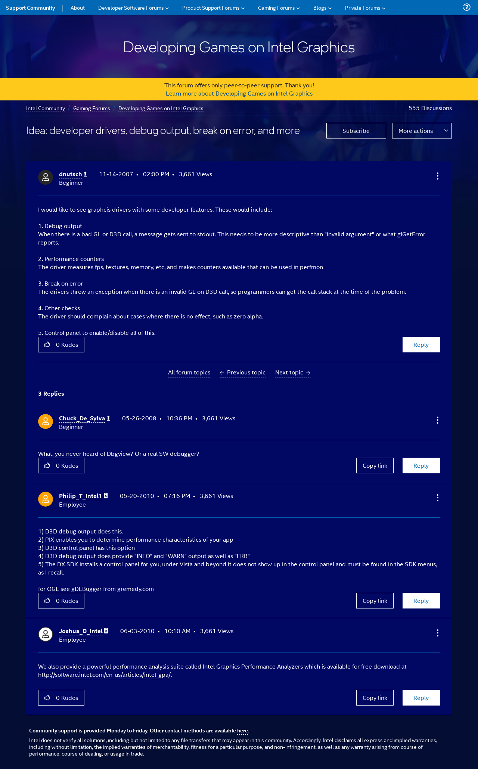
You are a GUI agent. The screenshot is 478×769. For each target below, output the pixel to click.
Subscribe (356, 130)
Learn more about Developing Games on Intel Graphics (239, 93)
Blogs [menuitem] (320, 7)
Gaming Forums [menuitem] (276, 7)
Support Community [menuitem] (30, 7)
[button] (437, 176)
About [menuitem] (78, 7)
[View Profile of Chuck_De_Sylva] (84, 418)
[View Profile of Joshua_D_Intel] (83, 631)
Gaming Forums (91, 108)
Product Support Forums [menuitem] (211, 7)
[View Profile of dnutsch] (73, 174)
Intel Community (45, 108)
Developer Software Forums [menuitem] (131, 7)
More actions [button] (415, 130)
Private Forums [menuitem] (363, 7)
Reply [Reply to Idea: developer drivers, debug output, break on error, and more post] (421, 344)
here (242, 730)
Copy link (375, 465)
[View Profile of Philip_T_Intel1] (83, 496)
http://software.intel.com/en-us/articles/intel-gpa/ (104, 674)
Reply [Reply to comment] (421, 465)
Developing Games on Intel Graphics (161, 108)
